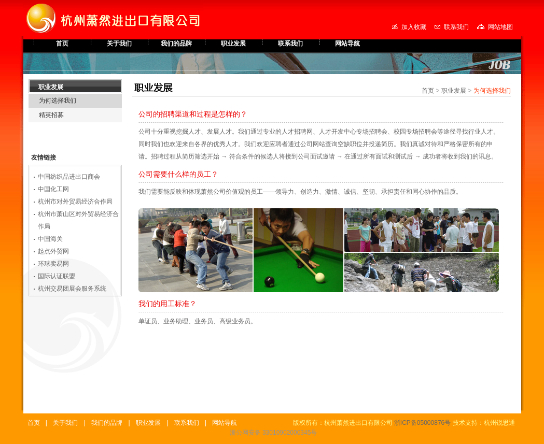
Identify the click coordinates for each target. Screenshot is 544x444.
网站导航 (347, 43)
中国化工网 (53, 189)
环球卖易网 (53, 263)
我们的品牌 (176, 43)
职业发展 (233, 43)
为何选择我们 (57, 100)
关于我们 (119, 43)
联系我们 (456, 27)
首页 (62, 43)
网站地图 (500, 27)
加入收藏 (413, 27)
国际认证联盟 (56, 276)
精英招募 (51, 115)
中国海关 (50, 238)
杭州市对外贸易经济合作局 (75, 201)
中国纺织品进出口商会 (69, 176)
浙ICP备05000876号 (422, 422)
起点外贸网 (53, 251)
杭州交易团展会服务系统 (72, 288)
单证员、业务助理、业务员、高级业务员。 (197, 321)
